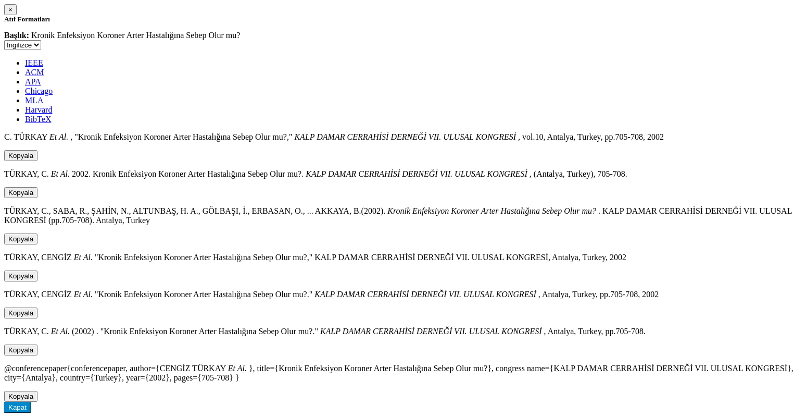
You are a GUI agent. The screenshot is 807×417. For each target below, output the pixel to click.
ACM (34, 72)
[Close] (10, 9)
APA (33, 81)
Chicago (39, 91)
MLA (34, 100)
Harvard (38, 109)
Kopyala (20, 156)
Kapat (17, 407)
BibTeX (38, 119)
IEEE (34, 62)
